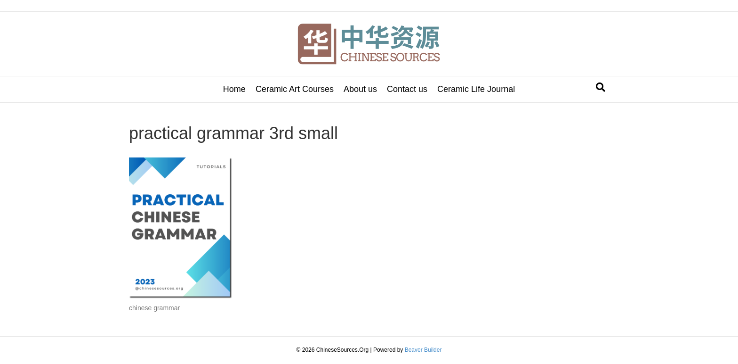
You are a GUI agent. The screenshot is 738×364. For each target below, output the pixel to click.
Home (234, 89)
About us (360, 89)
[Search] (600, 87)
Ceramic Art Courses (295, 89)
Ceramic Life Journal (476, 89)
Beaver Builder (423, 350)
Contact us (407, 89)
